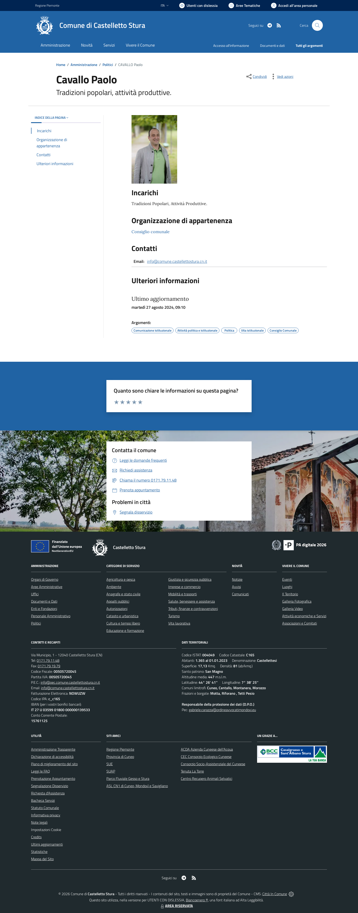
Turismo (174, 616)
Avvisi (236, 586)
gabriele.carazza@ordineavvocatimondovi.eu (222, 709)
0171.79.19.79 (49, 666)
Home (60, 64)
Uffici (35, 594)
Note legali (39, 822)
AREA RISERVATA (176, 905)
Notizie (237, 579)
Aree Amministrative (46, 586)
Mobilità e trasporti (182, 594)
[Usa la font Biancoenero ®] (198, 5)
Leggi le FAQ (40, 771)
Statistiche (39, 851)
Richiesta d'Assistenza (48, 793)
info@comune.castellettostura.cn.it (177, 261)
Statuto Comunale (45, 807)
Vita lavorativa (179, 623)
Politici (108, 64)
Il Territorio (290, 594)
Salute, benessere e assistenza (191, 601)
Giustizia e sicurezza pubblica (189, 579)
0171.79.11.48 (48, 660)
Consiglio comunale (151, 231)
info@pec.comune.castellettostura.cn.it (70, 682)
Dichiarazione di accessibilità (52, 756)
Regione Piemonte (120, 749)
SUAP (110, 771)
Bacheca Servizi (43, 800)
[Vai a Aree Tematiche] (244, 5)
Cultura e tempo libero (123, 623)
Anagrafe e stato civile (123, 594)
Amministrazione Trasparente (53, 749)
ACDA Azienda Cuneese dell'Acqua (207, 749)
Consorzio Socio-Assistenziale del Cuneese (213, 764)
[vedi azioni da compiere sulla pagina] (281, 76)
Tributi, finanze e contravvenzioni (193, 608)
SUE (109, 764)
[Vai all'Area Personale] (294, 5)
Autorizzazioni (116, 608)
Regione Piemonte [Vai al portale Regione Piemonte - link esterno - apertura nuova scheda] (47, 5)
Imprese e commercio (184, 586)
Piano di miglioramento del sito (54, 764)
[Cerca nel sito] (317, 25)
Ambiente (113, 586)
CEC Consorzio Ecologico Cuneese (206, 756)
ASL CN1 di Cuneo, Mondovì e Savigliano (137, 786)
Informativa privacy (45, 815)
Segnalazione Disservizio (49, 786)
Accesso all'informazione (231, 45)
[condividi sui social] (256, 76)
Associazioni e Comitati (299, 623)
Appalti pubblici (117, 601)
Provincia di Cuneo (120, 756)
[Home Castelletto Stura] (90, 25)
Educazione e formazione (125, 630)
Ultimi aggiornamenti (47, 844)
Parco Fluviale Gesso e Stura (127, 778)
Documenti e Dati (44, 601)
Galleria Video (292, 608)
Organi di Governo (44, 579)
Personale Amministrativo (50, 616)
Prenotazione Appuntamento (53, 778)
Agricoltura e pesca (120, 579)
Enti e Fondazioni (44, 608)
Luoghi (287, 586)
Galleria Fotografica (296, 601)
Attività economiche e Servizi (304, 616)
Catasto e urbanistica (122, 616)
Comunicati (240, 594)
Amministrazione (84, 64)
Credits (36, 837)
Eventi (287, 579)
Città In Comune (274, 894)
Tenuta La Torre (192, 771)
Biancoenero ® (197, 900)
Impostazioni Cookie (46, 829)
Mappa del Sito (42, 859)
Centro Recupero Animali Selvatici (206, 778)
